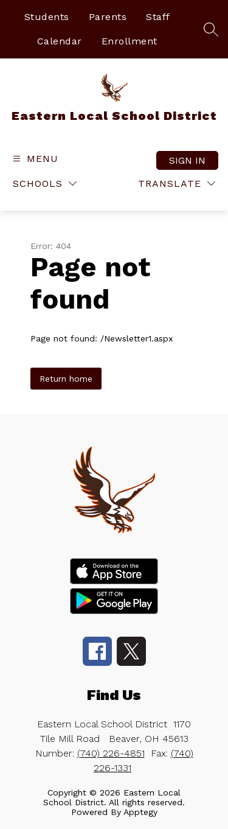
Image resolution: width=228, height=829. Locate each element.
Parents (108, 17)
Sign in (187, 160)
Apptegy (140, 812)
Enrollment (129, 41)
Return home (66, 378)
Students (46, 17)
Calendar (59, 41)
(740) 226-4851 (111, 753)
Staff (158, 17)
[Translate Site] (176, 183)
